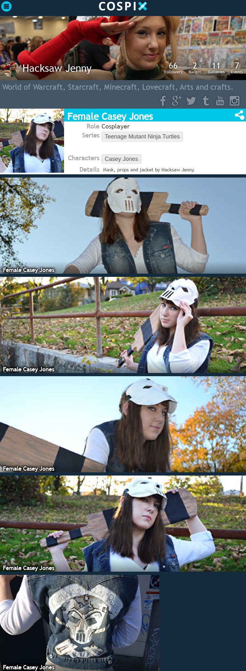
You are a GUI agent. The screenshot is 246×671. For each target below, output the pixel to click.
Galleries (216, 68)
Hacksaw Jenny (57, 68)
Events (237, 68)
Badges (195, 68)
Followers (173, 68)
